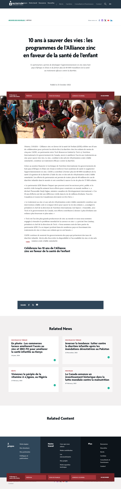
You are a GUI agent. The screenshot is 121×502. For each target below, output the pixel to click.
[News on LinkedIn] (111, 28)
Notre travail (34, 8)
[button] (106, 8)
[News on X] (105, 28)
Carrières (76, 4)
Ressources (47, 4)
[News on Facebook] (99, 28)
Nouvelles (56, 4)
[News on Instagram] (102, 28)
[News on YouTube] (108, 28)
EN (110, 4)
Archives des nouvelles (17, 28)
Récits (68, 4)
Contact (99, 4)
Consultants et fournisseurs (86, 8)
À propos (26, 8)
